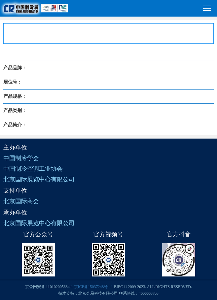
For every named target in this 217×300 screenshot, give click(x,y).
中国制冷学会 (21, 158)
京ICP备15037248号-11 (93, 286)
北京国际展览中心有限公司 (39, 179)
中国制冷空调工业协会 (33, 168)
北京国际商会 (21, 201)
